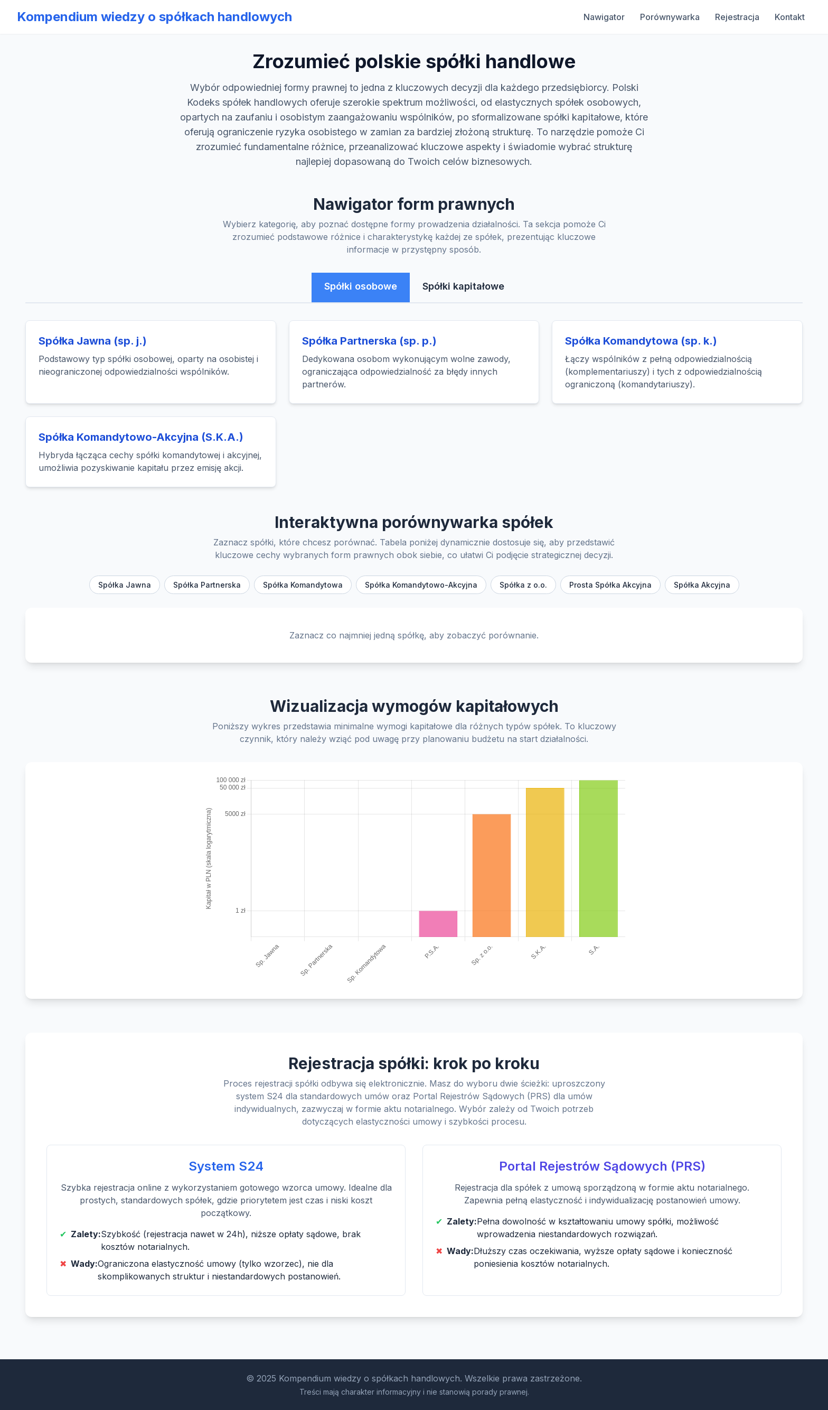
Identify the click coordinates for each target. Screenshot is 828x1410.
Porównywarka (670, 17)
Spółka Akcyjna (702, 584)
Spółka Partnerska (207, 584)
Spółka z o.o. (523, 584)
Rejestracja (737, 17)
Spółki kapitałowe (463, 286)
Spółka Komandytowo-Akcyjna (421, 584)
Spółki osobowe (360, 286)
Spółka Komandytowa (303, 584)
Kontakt (790, 17)
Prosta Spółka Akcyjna (610, 584)
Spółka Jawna (124, 584)
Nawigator (604, 17)
